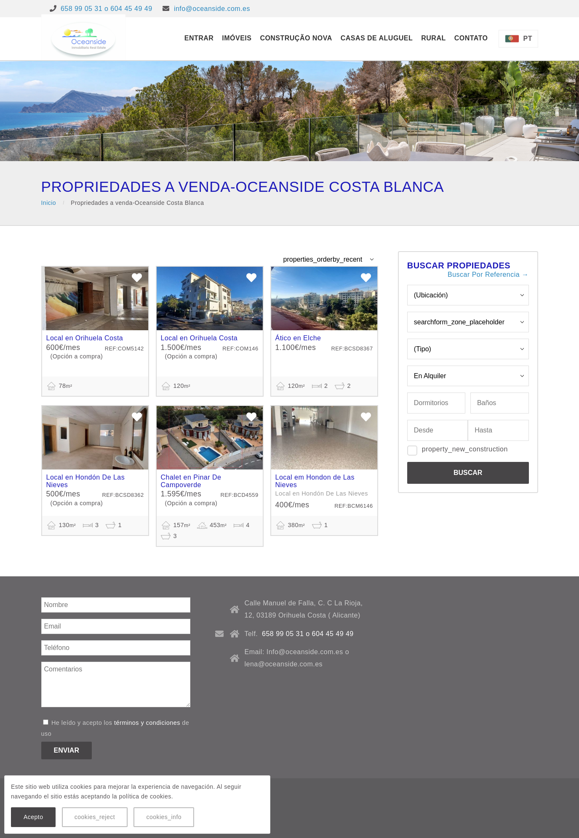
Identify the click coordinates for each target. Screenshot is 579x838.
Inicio (48, 202)
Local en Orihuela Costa (84, 338)
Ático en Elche (298, 338)
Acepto (33, 817)
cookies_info (163, 817)
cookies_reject (95, 817)
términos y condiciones (147, 722)
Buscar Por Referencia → (488, 274)
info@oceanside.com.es (212, 8)
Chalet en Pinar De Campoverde (191, 481)
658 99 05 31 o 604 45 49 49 (106, 8)
